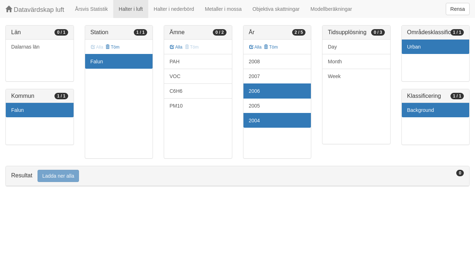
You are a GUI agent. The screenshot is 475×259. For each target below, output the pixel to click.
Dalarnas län (25, 47)
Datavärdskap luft (34, 9)
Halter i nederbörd (174, 9)
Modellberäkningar (331, 9)
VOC (175, 76)
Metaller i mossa (223, 9)
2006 (254, 91)
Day (332, 47)
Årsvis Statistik (91, 9)
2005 (254, 106)
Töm (112, 47)
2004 (254, 120)
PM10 (176, 106)
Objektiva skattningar (276, 9)
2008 (254, 61)
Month (335, 61)
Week (334, 76)
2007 (254, 76)
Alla (176, 47)
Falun (17, 110)
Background (420, 110)
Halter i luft (131, 9)
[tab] (237, 176)
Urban (414, 47)
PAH (175, 61)
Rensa (457, 9)
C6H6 (176, 91)
